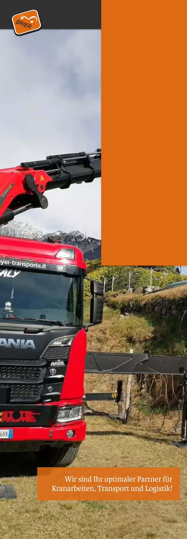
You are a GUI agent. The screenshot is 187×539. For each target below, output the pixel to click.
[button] (163, 510)
